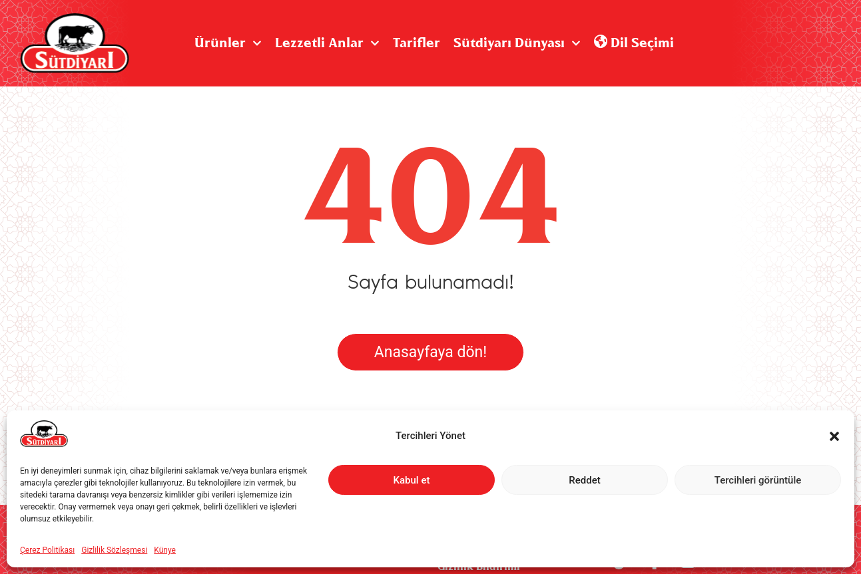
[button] (834, 436)
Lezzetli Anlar (326, 43)
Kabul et (412, 480)
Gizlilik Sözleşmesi (114, 550)
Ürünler (227, 43)
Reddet (584, 480)
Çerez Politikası (47, 550)
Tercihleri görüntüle (758, 480)
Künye (165, 550)
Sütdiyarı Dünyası (516, 43)
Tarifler (415, 43)
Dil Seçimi (633, 43)
